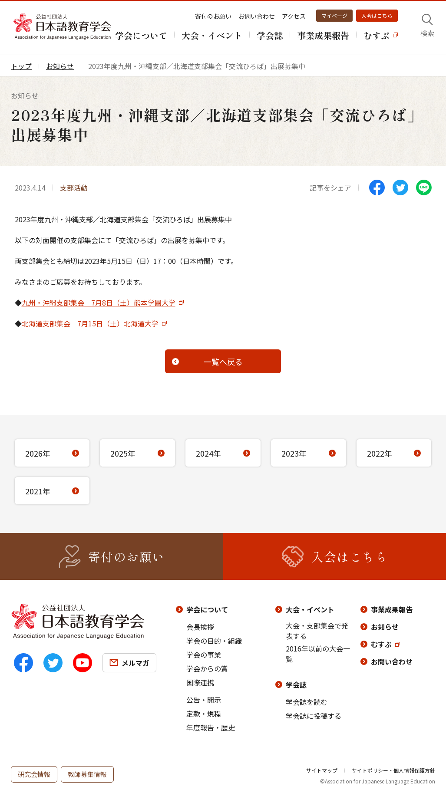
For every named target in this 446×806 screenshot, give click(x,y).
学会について (207, 609)
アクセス (294, 16)
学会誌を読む (306, 702)
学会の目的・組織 (214, 640)
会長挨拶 (200, 627)
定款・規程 (203, 713)
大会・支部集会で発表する (317, 630)
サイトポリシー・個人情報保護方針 (393, 770)
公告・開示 (203, 699)
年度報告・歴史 (210, 727)
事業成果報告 (392, 609)
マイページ (334, 15)
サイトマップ (321, 770)
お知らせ (385, 627)
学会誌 (296, 684)
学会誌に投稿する (313, 716)
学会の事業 (203, 654)
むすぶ (381, 644)
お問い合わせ (256, 16)
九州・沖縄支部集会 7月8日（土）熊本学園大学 (98, 302)
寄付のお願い (213, 16)
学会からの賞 (207, 668)
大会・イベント (310, 609)
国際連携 (200, 682)
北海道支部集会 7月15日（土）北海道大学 (90, 323)
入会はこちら (377, 15)
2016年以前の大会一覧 (318, 653)
